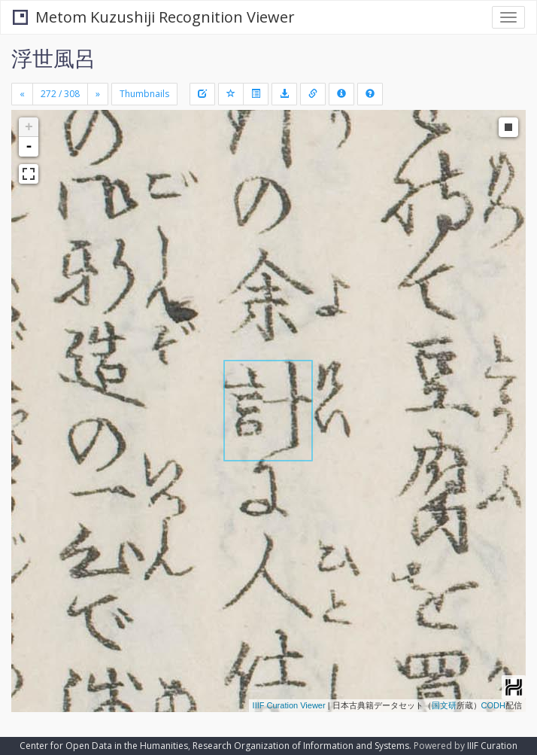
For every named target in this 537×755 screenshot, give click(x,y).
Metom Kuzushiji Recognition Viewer (154, 17)
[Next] (97, 94)
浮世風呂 (53, 58)
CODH (493, 705)
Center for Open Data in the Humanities (104, 745)
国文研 (444, 705)
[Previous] (22, 94)
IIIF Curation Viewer (289, 705)
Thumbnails (144, 93)
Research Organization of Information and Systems (301, 745)
